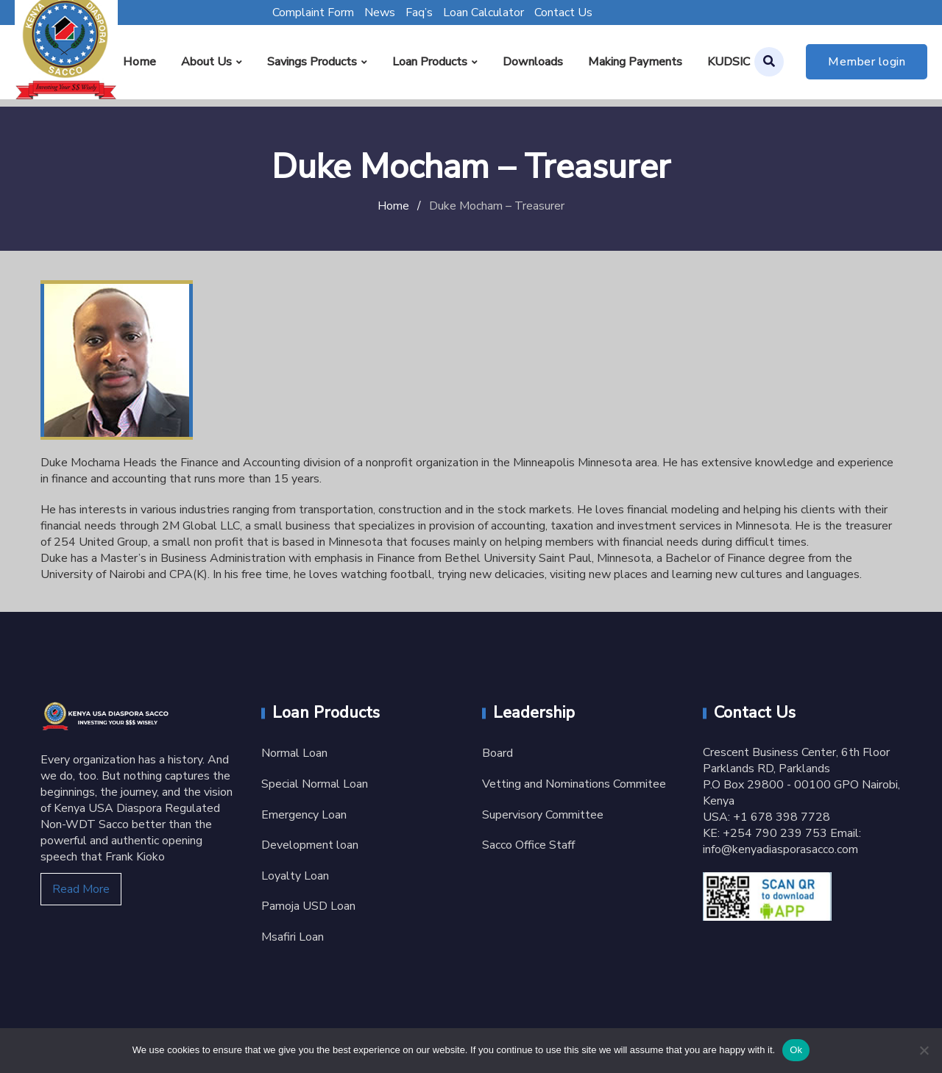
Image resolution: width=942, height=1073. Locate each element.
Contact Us (563, 12)
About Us (206, 62)
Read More (81, 889)
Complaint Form (313, 12)
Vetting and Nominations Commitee (574, 784)
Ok (796, 1049)
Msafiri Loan (292, 937)
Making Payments (635, 62)
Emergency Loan (304, 815)
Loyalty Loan (295, 876)
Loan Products (429, 62)
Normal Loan (294, 753)
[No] (923, 1050)
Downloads (533, 62)
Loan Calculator (483, 12)
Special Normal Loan (314, 784)
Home (139, 62)
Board (497, 753)
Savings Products (312, 62)
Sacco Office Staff (528, 845)
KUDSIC (728, 62)
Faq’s (419, 12)
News (379, 12)
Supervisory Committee (542, 815)
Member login (866, 62)
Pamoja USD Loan (308, 906)
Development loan (309, 845)
